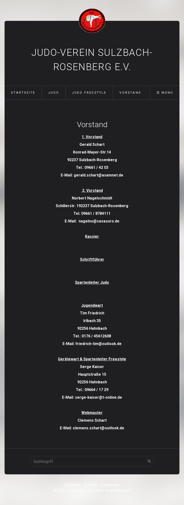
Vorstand (130, 92)
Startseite (23, 92)
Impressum (110, 484)
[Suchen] (149, 461)
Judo (53, 92)
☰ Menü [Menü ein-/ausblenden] (165, 92)
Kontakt (90, 484)
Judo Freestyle (89, 92)
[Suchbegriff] (92, 461)
